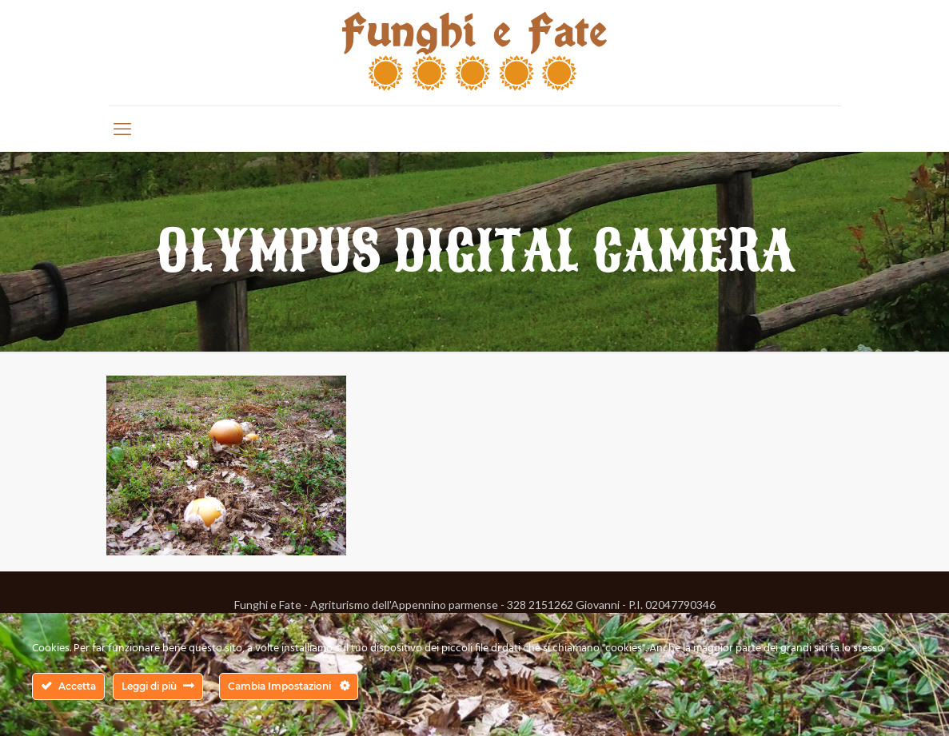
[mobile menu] (122, 128)
